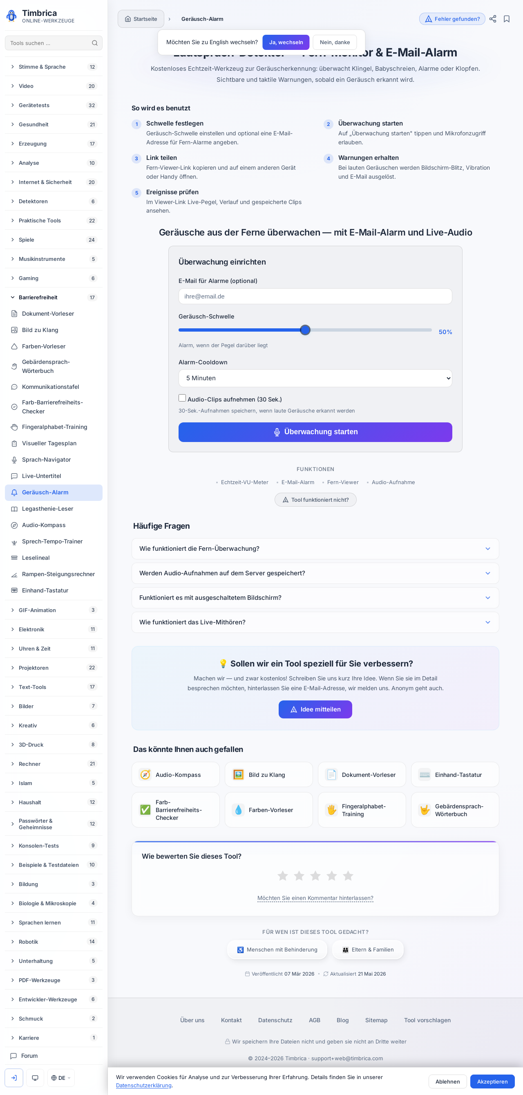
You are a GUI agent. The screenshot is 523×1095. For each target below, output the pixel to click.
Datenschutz (275, 1019)
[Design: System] (35, 1078)
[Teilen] (492, 18)
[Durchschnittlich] (315, 876)
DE (61, 1078)
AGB (314, 1019)
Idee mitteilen (315, 709)
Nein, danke (335, 42)
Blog (343, 1019)
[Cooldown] (315, 378)
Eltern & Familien (368, 949)
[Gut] (331, 876)
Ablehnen (448, 1081)
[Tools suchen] (95, 43)
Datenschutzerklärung (144, 1085)
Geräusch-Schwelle (206, 316)
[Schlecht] (282, 876)
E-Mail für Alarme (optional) (218, 280)
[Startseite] (141, 19)
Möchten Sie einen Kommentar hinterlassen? (315, 898)
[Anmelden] (14, 1078)
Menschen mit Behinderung (277, 949)
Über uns (192, 1019)
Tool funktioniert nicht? (315, 499)
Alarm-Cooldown (203, 362)
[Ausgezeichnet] (348, 876)
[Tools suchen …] (54, 43)
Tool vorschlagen (427, 1019)
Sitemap (376, 1019)
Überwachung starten (315, 432)
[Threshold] (305, 330)
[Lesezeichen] (506, 18)
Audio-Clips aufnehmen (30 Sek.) (230, 398)
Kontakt (231, 1019)
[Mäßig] (299, 876)
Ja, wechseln (286, 42)
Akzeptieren (492, 1081)
